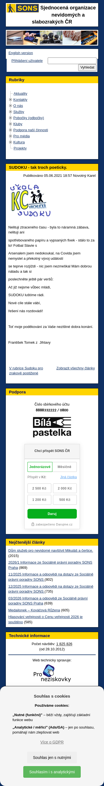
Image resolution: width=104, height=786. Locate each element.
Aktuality (20, 93)
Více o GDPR (52, 742)
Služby (18, 112)
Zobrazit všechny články (75, 368)
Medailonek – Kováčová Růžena (34, 610)
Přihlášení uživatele (27, 61)
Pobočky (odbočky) (28, 118)
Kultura (19, 142)
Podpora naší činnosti (30, 130)
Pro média (21, 136)
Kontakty (20, 100)
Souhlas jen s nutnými (52, 757)
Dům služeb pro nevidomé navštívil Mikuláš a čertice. (50, 550)
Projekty (20, 148)
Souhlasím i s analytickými (52, 772)
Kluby (17, 124)
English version (21, 53)
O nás (18, 106)
